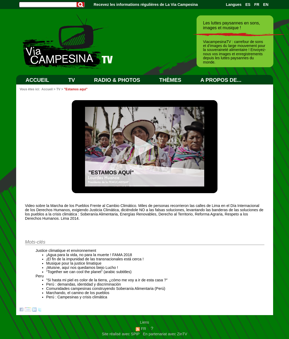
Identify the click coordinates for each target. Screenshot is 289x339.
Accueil (37, 80)
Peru (39, 276)
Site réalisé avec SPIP (121, 334)
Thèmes (170, 80)
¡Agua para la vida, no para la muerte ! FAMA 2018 (89, 255)
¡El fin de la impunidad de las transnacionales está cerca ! (95, 259)
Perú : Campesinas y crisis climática (76, 297)
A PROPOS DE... (220, 80)
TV (71, 80)
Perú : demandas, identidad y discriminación (83, 284)
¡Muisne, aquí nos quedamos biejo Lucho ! (82, 267)
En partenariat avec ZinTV (165, 334)
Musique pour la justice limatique (73, 263)
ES (247, 4)
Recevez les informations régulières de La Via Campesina (146, 4)
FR (256, 4)
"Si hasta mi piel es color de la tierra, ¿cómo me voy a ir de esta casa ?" (106, 280)
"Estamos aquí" (76, 89)
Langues (234, 4)
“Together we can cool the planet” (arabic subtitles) (88, 272)
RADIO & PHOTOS (117, 80)
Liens (144, 322)
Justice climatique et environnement (65, 250)
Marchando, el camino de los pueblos (77, 293)
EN (265, 4)
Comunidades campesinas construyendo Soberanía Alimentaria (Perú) (105, 288)
